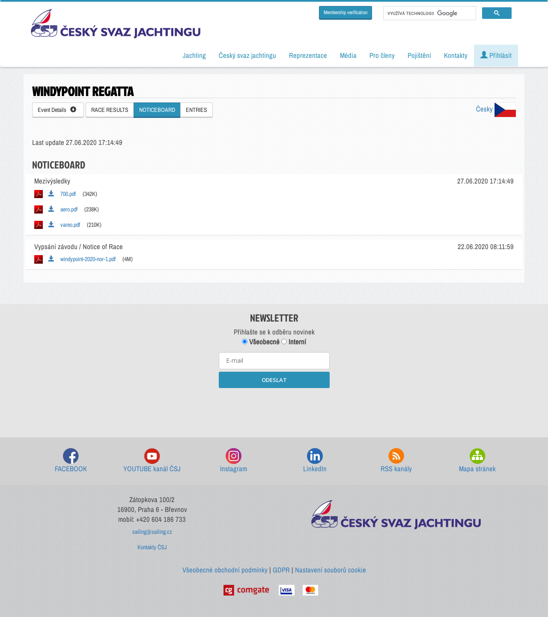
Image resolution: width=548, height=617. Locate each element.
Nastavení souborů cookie (330, 570)
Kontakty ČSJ (152, 547)
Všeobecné (261, 341)
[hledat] (428, 13)
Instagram (233, 460)
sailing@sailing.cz (152, 532)
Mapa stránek (477, 460)
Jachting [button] (194, 55)
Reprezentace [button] (308, 55)
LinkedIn (315, 460)
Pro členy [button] (382, 55)
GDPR (281, 570)
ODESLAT (274, 380)
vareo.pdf (64, 225)
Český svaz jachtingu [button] (247, 55)
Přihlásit (496, 55)
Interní (293, 341)
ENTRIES (196, 110)
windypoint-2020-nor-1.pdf (82, 259)
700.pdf (62, 194)
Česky (496, 109)
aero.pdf (62, 209)
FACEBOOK (71, 460)
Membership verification (345, 12)
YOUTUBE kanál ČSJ (152, 460)
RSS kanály (396, 460)
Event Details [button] (57, 110)
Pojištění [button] (419, 55)
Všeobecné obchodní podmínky (225, 570)
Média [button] (348, 55)
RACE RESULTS (109, 110)
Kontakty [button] (456, 55)
